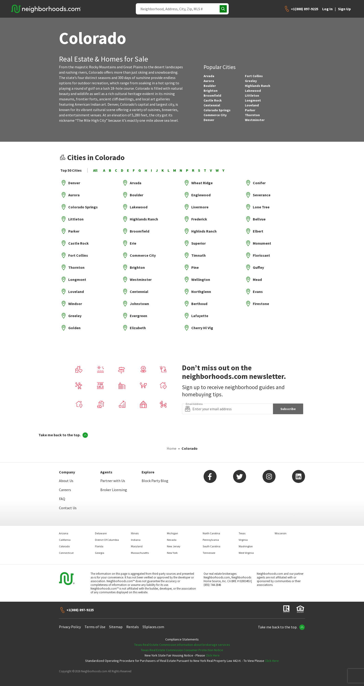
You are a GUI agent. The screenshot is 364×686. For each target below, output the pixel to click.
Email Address (194, 404)
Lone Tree (261, 207)
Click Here (213, 653)
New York (172, 550)
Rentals (132, 624)
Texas (242, 531)
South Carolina (211, 544)
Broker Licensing (113, 487)
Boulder (210, 86)
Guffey (258, 267)
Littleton (252, 95)
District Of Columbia (107, 537)
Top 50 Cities (71, 170)
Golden (74, 327)
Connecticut (66, 550)
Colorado (64, 544)
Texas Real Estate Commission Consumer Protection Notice (182, 648)
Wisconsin (280, 531)
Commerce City (215, 115)
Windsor (75, 303)
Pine (195, 267)
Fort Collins (254, 76)
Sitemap (116, 624)
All (95, 170)
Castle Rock (213, 100)
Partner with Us (112, 478)
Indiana (135, 537)
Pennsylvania (211, 537)
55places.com (153, 624)
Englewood (201, 195)
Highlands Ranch (257, 86)
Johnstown (139, 303)
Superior (198, 243)
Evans (258, 291)
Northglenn (201, 291)
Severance (261, 195)
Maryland (137, 544)
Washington (246, 544)
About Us (66, 478)
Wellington (200, 279)
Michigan (172, 531)
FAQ (62, 496)
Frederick (199, 219)
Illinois (135, 531)
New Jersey (173, 544)
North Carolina (211, 531)
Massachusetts (140, 550)
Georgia (99, 550)
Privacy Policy (70, 624)
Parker (250, 110)
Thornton (252, 115)
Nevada (171, 537)
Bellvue (259, 219)
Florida (99, 544)
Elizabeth (138, 327)
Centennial (212, 105)
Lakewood (253, 91)
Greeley (251, 81)
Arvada (209, 76)
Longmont (253, 100)
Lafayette (199, 315)
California (65, 537)
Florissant (261, 255)
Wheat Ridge (202, 183)
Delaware (101, 531)
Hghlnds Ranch (204, 231)
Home (171, 446)
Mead (257, 279)
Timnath (198, 255)
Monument (262, 243)
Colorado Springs (217, 110)
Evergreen (138, 315)
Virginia (243, 537)
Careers (65, 487)
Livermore (199, 207)
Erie (133, 243)
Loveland (252, 105)
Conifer (259, 183)
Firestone (261, 303)
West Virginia (246, 550)
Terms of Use (94, 624)
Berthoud (199, 303)
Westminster (255, 120)
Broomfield (212, 95)
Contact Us (68, 505)
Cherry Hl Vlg (202, 327)
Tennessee (209, 550)
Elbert (258, 231)
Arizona (63, 531)
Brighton (211, 91)
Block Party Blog (155, 478)
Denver (209, 120)
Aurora (209, 81)
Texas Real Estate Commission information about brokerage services (182, 642)
